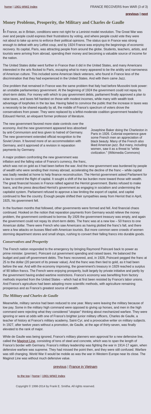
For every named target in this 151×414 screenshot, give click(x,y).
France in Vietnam (83, 367)
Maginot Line (26, 341)
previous (132, 14)
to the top (23, 376)
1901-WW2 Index (25, 6)
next (144, 14)
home (8, 6)
